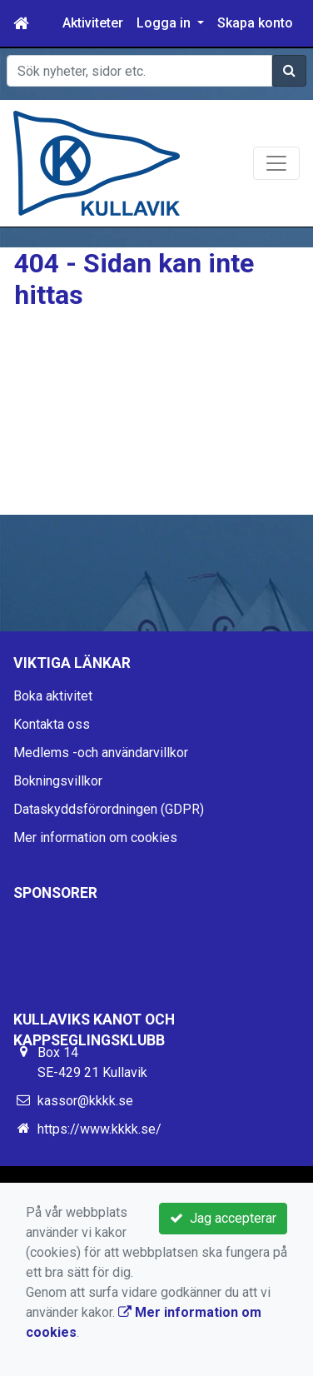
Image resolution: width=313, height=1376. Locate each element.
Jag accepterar (223, 1218)
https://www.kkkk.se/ (99, 1129)
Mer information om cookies (95, 837)
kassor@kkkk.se (85, 1101)
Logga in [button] (165, 23)
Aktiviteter (92, 23)
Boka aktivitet (52, 696)
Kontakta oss (51, 724)
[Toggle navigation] (276, 163)
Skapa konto (255, 23)
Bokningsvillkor (57, 781)
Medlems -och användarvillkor (100, 752)
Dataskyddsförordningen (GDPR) (108, 809)
